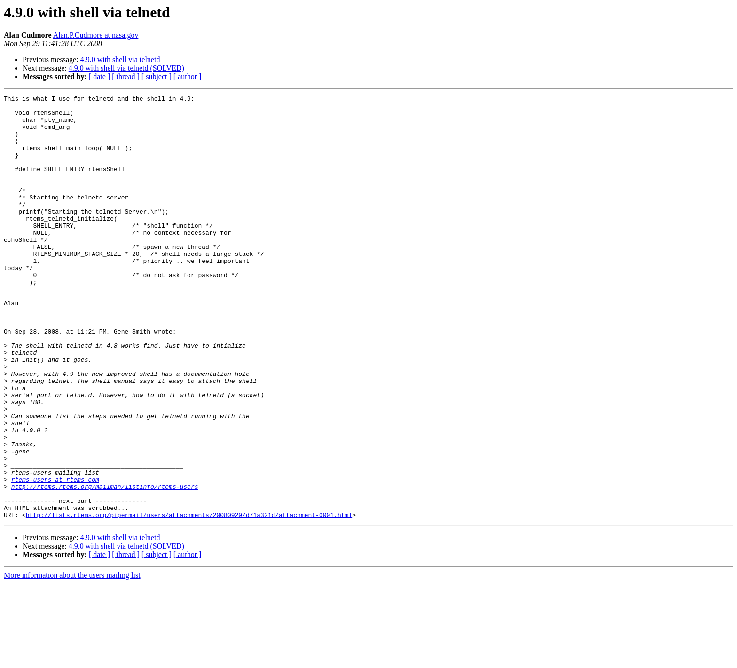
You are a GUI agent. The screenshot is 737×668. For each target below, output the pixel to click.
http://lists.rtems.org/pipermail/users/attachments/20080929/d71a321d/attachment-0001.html (189, 599)
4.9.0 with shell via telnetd (120, 60)
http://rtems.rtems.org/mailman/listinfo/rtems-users (104, 565)
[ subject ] (156, 76)
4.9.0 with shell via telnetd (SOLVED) (126, 68)
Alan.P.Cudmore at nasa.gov (96, 35)
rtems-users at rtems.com (55, 557)
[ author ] (187, 76)
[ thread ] (126, 76)
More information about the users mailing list (72, 660)
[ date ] (99, 76)
